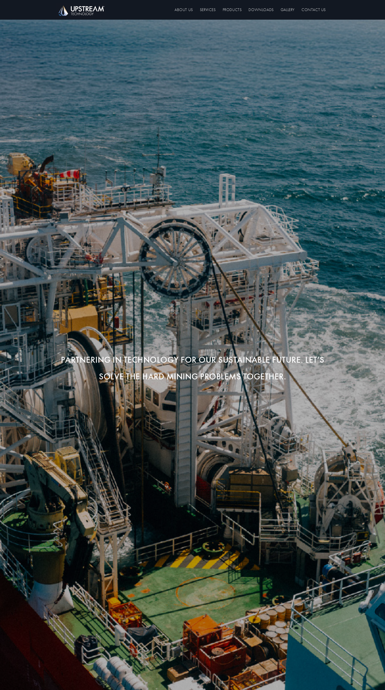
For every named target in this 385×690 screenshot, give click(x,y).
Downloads (261, 9)
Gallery (288, 9)
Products (232, 9)
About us (184, 9)
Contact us (314, 9)
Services (208, 9)
